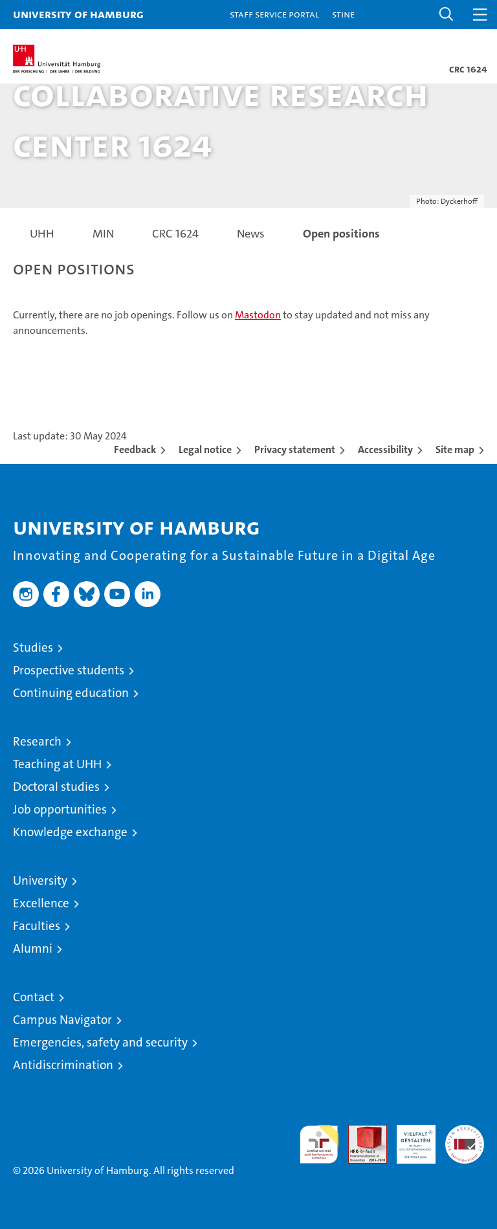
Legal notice (205, 449)
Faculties (36, 926)
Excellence (41, 903)
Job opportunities (60, 809)
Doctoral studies (56, 787)
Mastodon (258, 315)
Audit (360, 1131)
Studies (33, 647)
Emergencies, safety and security (100, 1042)
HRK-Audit (409, 1138)
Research (37, 741)
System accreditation (464, 1138)
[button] (446, 14)
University (40, 880)
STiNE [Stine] (343, 14)
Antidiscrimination (63, 1065)
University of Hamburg (78, 14)
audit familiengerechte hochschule (319, 1144)
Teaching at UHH (57, 764)
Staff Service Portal (274, 14)
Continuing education (71, 693)
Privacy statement (294, 449)
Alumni (32, 948)
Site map (455, 449)
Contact (33, 997)
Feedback (135, 449)
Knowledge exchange (70, 832)
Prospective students (68, 670)
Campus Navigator (62, 1020)
